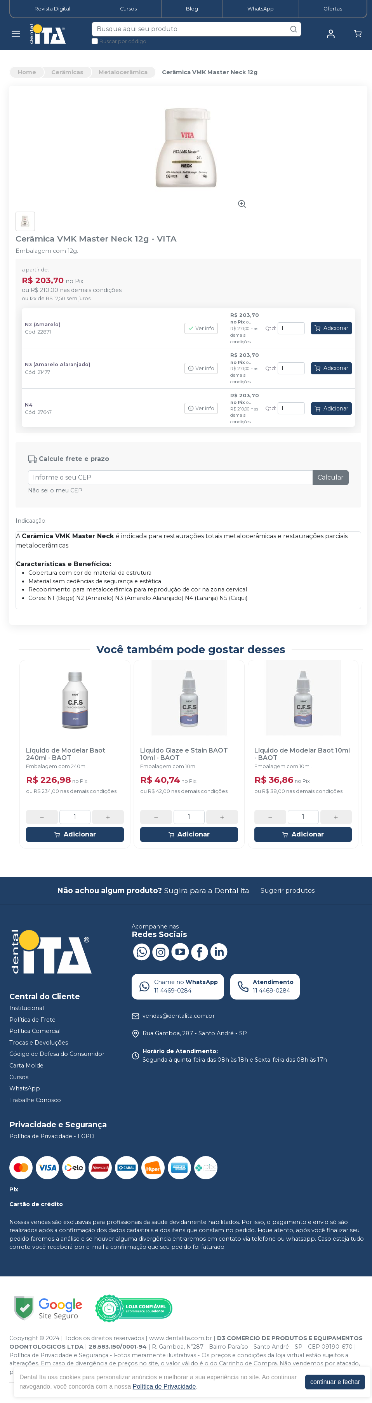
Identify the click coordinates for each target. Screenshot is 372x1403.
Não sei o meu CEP (55, 490)
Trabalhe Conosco (35, 1100)
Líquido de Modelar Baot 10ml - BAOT (302, 754)
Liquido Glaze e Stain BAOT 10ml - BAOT (184, 754)
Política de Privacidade (164, 1386)
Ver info (201, 328)
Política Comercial (35, 1030)
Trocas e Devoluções (38, 1042)
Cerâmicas (67, 72)
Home (27, 72)
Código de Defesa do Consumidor (56, 1054)
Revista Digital (52, 9)
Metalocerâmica (123, 72)
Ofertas (332, 9)
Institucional (26, 1008)
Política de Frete (32, 1019)
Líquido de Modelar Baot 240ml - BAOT (65, 754)
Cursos (128, 9)
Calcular (331, 477)
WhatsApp (260, 9)
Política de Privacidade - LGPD (51, 1136)
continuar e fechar (335, 1382)
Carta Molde (26, 1065)
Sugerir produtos (288, 890)
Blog (192, 9)
